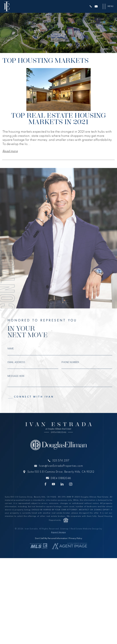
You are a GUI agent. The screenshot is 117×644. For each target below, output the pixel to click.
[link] (7, 6)
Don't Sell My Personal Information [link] (51, 538)
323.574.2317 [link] (60, 466)
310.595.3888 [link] (64, 503)
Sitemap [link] (64, 529)
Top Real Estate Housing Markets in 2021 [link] (58, 118)
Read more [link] (10, 151)
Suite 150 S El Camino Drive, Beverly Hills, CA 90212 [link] (60, 477)
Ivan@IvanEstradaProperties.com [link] (61, 471)
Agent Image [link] (58, 532)
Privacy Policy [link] (75, 538)
